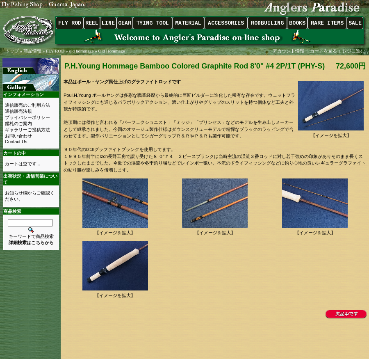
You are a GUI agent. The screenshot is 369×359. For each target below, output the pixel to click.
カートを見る (323, 50)
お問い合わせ (18, 135)
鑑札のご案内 (18, 123)
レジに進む (354, 50)
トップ (12, 50)
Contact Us (16, 141)
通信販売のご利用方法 (27, 105)
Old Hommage (111, 50)
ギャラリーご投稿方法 (27, 129)
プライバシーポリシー (27, 117)
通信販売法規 (18, 111)
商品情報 (32, 50)
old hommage (81, 50)
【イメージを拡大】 (331, 133)
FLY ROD (55, 50)
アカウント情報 (288, 50)
